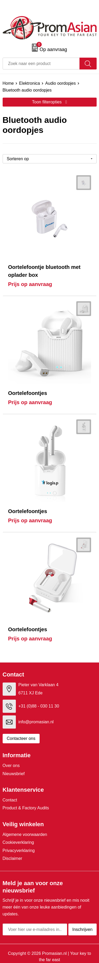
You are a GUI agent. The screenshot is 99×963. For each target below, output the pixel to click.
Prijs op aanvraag (30, 284)
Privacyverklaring (19, 850)
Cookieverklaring (18, 842)
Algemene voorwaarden (25, 834)
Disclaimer (12, 858)
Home (8, 83)
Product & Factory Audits (26, 808)
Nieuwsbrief (14, 773)
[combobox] (41, 63)
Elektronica (29, 83)
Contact (10, 800)
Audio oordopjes (60, 83)
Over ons (11, 765)
